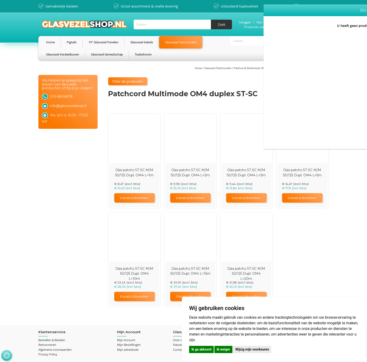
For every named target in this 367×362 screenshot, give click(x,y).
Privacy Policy (47, 327)
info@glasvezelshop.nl (68, 130)
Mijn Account (126, 313)
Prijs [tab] (46, 80)
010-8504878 (61, 121)
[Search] (219, 24)
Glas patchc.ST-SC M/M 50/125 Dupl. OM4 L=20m (246, 247)
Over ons (179, 313)
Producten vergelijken (257, 27)
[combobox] (181, 24)
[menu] (183, 42)
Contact (178, 323)
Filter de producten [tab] (57, 69)
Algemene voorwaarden (55, 323)
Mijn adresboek (128, 323)
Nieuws (178, 318)
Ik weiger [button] (223, 349)
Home (199, 56)
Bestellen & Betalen (51, 313)
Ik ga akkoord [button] (201, 349)
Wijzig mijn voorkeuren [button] (252, 349)
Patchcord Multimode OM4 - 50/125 (256, 56)
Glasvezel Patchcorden (218, 56)
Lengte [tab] (48, 90)
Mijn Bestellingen (129, 318)
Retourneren (47, 318)
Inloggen (243, 22)
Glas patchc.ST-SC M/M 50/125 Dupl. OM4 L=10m (134, 247)
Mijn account (264, 22)
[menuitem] (50, 42)
